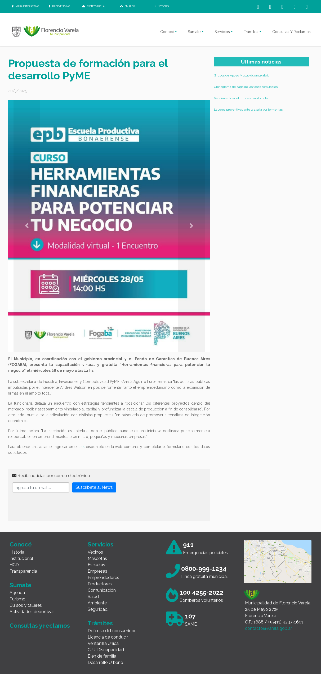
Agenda (17, 592)
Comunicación (102, 590)
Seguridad (98, 609)
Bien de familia (102, 656)
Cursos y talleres (26, 605)
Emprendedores (103, 577)
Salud (93, 596)
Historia (17, 552)
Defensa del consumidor (112, 630)
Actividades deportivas (32, 611)
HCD (14, 564)
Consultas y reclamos (40, 625)
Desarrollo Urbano (105, 662)
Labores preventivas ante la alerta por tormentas (248, 109)
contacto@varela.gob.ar (268, 628)
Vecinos (95, 552)
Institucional (21, 558)
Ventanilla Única (103, 643)
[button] (27, 226)
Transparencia (23, 571)
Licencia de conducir (108, 637)
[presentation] (52, 507)
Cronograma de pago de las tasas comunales (246, 87)
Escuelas (96, 564)
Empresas (97, 571)
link (81, 447)
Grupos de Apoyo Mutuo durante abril (241, 75)
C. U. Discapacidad (106, 649)
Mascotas (97, 558)
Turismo (17, 598)
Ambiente (97, 602)
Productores (100, 583)
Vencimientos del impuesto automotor (241, 98)
